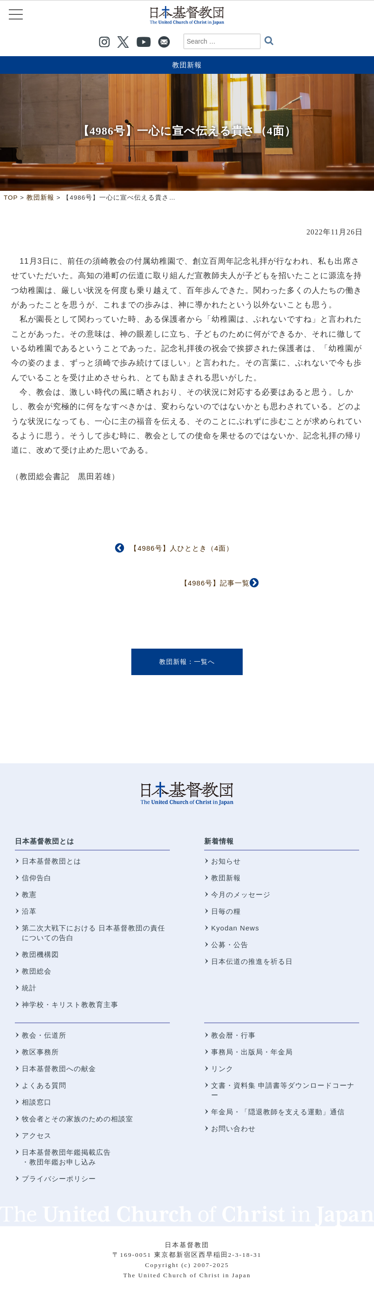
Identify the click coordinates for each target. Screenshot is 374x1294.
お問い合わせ (233, 1128)
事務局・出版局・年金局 (252, 1052)
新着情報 (219, 841)
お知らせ (226, 861)
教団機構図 (40, 954)
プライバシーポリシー (59, 1179)
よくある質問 (44, 1085)
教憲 (29, 894)
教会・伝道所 (44, 1035)
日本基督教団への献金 (59, 1069)
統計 (29, 988)
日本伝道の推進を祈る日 (252, 961)
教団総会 (37, 971)
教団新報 (187, 65)
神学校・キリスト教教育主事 (70, 1004)
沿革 (29, 911)
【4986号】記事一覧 (215, 583)
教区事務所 (40, 1052)
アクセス (37, 1135)
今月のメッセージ (241, 894)
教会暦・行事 (233, 1035)
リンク (222, 1069)
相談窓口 (37, 1102)
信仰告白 (37, 878)
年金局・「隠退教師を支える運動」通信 (278, 1112)
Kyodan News (235, 928)
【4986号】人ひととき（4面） (181, 548)
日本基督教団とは (44, 841)
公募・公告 (229, 945)
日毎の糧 (226, 911)
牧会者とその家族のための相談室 (77, 1119)
